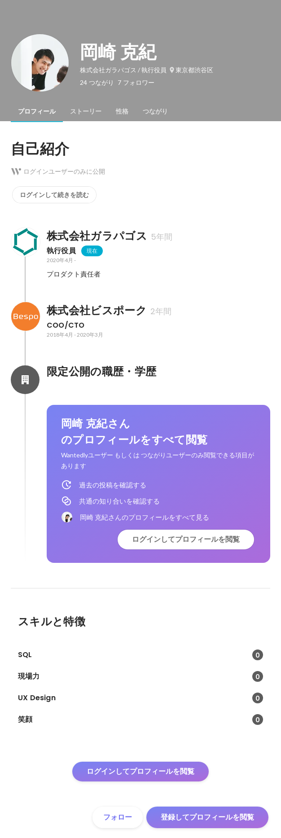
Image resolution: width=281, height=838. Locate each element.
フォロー (117, 817)
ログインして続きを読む (54, 194)
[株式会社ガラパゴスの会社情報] (25, 242)
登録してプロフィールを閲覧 (207, 817)
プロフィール (37, 111)
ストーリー (85, 111)
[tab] (37, 111)
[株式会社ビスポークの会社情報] (25, 316)
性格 (122, 111)
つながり (155, 111)
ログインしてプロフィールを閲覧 (186, 539)
